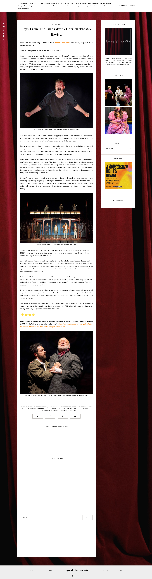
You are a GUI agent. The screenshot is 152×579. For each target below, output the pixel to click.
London (62, 409)
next (88, 517)
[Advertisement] (56, 536)
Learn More (122, 6)
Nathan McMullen (74, 409)
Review (47, 411)
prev (25, 517)
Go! (50, 570)
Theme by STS (79, 576)
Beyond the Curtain (76, 570)
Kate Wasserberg (37, 409)
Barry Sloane (41, 407)
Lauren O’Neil (51, 409)
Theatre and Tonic (63, 43)
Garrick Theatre (79, 407)
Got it (132, 6)
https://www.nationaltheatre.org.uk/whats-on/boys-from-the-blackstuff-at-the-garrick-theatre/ (56, 325)
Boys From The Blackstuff (59, 407)
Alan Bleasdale (28, 407)
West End (72, 411)
